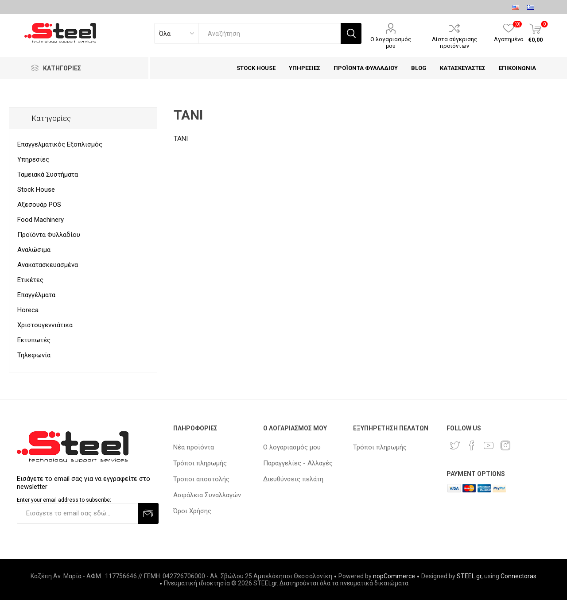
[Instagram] (505, 445)
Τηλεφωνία (33, 355)
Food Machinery (40, 220)
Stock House (36, 190)
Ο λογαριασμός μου (390, 42)
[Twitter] (455, 445)
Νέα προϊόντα (193, 447)
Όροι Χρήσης (192, 511)
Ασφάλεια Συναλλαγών (207, 495)
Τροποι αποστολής (201, 479)
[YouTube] (489, 445)
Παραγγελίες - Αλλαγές (298, 463)
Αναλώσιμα (33, 250)
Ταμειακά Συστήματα (47, 174)
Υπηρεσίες (33, 159)
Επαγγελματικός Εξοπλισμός (59, 144)
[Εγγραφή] (77, 513)
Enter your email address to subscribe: (64, 500)
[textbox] (269, 33)
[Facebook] (472, 445)
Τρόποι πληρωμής (200, 463)
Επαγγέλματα (36, 295)
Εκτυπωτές (33, 340)
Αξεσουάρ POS (39, 205)
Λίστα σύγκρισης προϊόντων (454, 42)
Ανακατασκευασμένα (47, 265)
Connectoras (518, 576)
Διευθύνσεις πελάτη (293, 479)
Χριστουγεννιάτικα (45, 325)
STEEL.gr (469, 576)
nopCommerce (394, 576)
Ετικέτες (30, 280)
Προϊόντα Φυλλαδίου (48, 235)
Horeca (28, 310)
